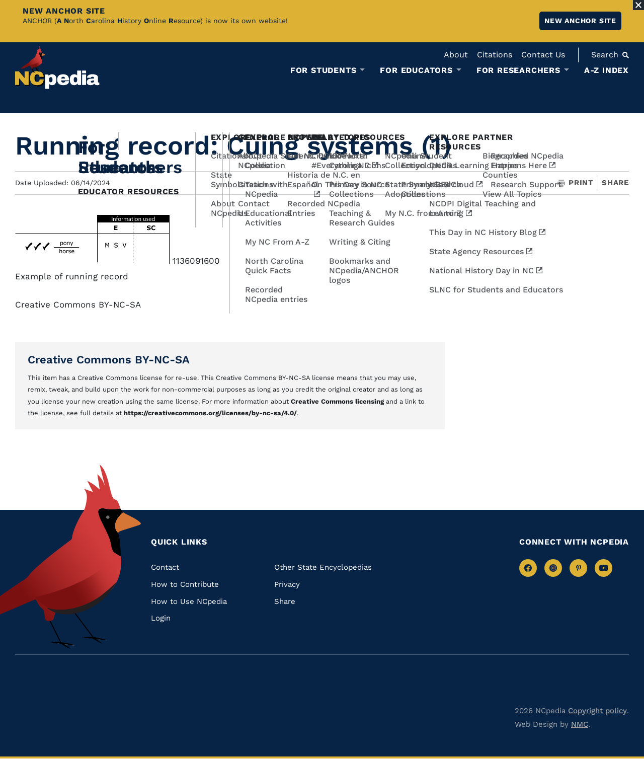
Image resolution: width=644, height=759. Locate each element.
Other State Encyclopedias (323, 567)
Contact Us (543, 54)
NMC (579, 724)
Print (575, 183)
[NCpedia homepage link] (57, 67)
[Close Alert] (638, 5)
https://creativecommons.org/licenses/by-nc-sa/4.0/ (210, 413)
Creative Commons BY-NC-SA (109, 359)
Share (615, 183)
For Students (323, 70)
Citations (494, 54)
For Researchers (518, 70)
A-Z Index (606, 70)
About (456, 54)
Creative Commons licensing (337, 401)
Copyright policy (597, 710)
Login (161, 618)
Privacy (287, 584)
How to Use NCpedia (189, 601)
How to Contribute (185, 584)
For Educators (416, 70)
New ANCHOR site (580, 21)
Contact (165, 567)
